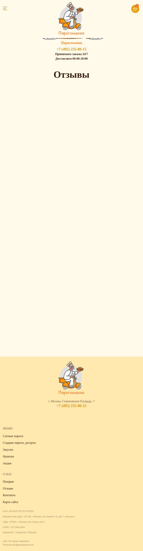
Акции (7, 463)
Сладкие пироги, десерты (19, 442)
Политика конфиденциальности (18, 544)
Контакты (9, 495)
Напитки (8, 456)
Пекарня (8, 481)
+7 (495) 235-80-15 (71, 49)
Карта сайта (10, 502)
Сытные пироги (13, 436)
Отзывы (8, 488)
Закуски (8, 449)
